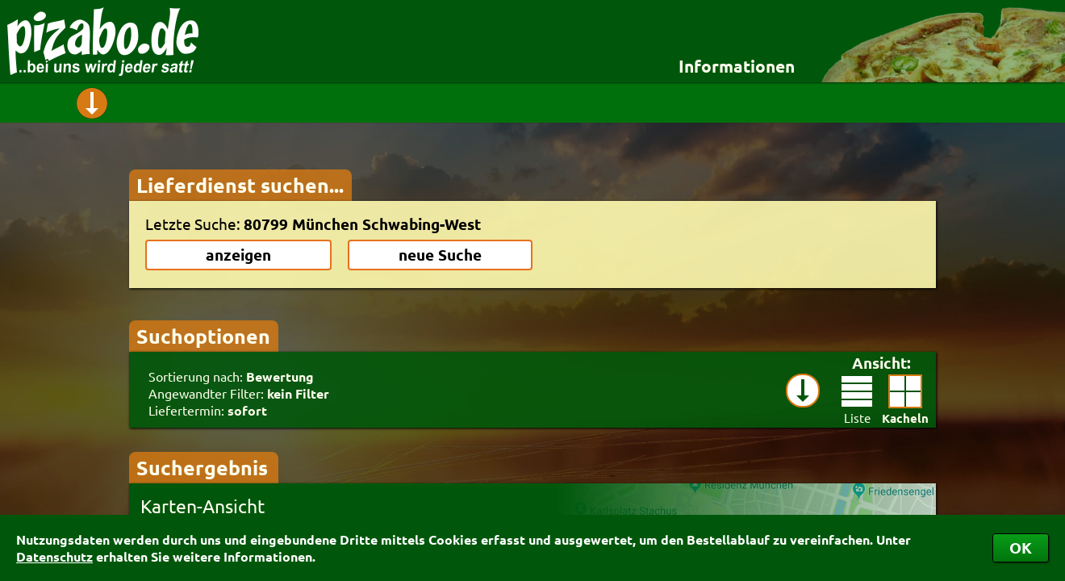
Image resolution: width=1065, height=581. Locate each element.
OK (1020, 547)
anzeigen (238, 255)
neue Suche (440, 255)
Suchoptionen (203, 336)
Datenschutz (54, 556)
